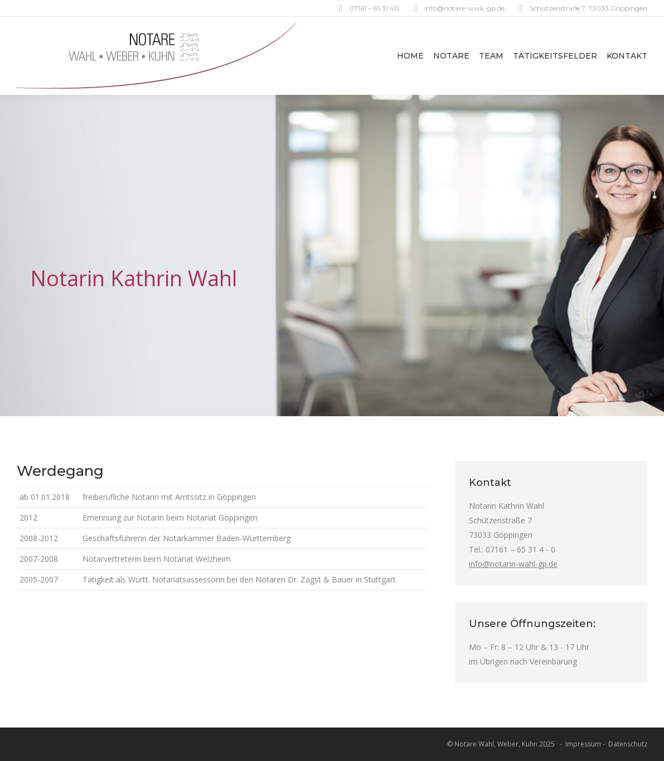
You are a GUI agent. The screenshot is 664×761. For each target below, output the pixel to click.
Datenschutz (627, 744)
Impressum (583, 744)
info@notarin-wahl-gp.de (513, 563)
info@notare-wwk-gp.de (464, 8)
